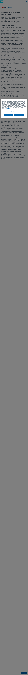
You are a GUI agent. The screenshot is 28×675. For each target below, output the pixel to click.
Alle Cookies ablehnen (9, 115)
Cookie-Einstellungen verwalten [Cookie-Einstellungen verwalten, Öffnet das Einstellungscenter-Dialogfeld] (13, 111)
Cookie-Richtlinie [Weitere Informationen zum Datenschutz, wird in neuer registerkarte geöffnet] (7, 108)
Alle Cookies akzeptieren (19, 115)
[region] (14, 108)
